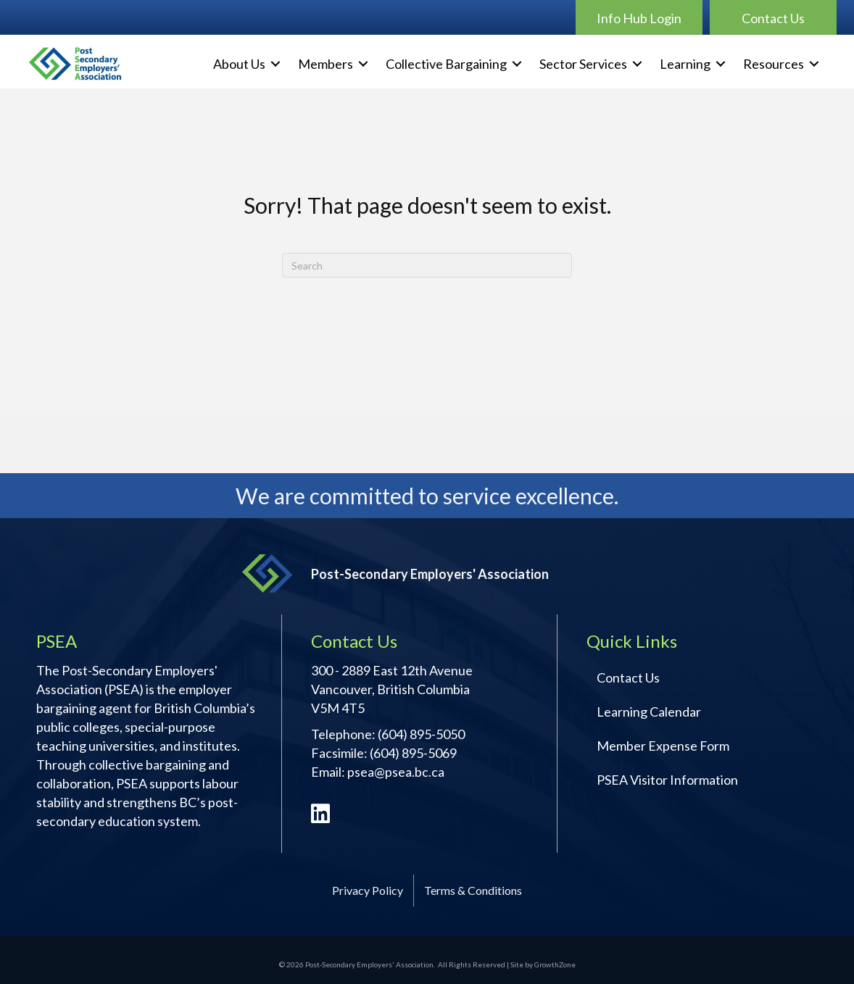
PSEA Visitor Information (667, 780)
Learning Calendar (649, 712)
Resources (773, 64)
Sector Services (583, 64)
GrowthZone (555, 964)
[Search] (427, 265)
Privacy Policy (367, 890)
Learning (685, 64)
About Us (239, 64)
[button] (639, 17)
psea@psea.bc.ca (395, 772)
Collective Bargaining (446, 64)
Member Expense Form (663, 746)
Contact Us (628, 677)
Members (325, 64)
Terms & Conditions (473, 890)
